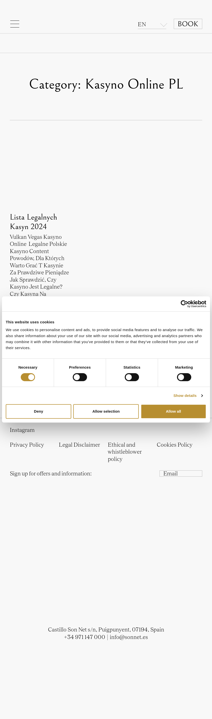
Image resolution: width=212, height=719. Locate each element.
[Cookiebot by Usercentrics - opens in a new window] (184, 304)
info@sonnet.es (129, 637)
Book (188, 24)
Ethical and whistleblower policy (125, 451)
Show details (185, 395)
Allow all (173, 411)
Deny (38, 411)
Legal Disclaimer (79, 444)
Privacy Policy (27, 444)
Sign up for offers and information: (51, 473)
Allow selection (106, 411)
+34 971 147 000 (84, 637)
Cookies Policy (174, 444)
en (142, 24)
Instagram (22, 430)
